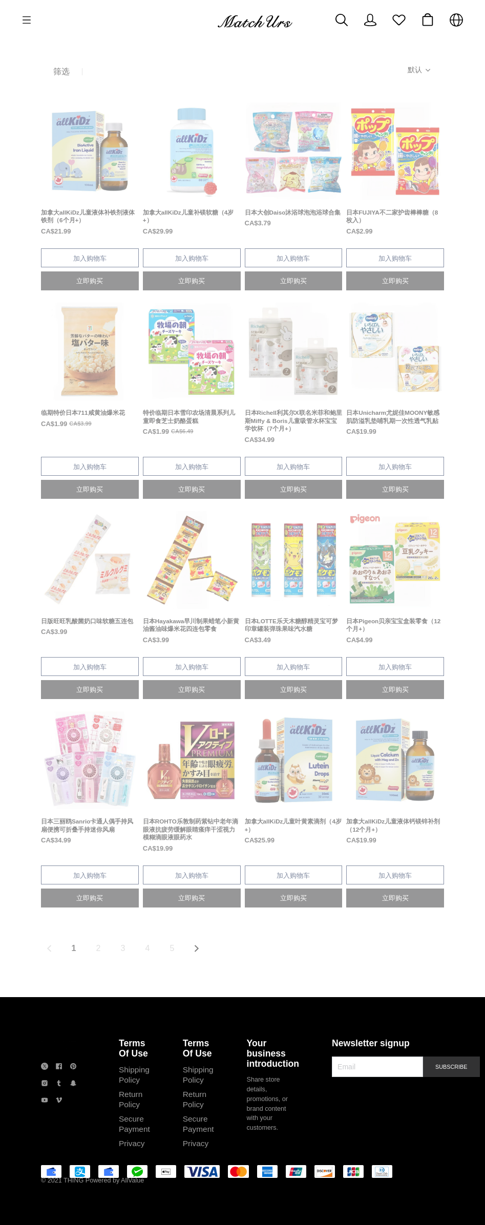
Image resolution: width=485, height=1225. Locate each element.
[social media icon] (44, 1067)
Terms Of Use (133, 1048)
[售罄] (90, 169)
